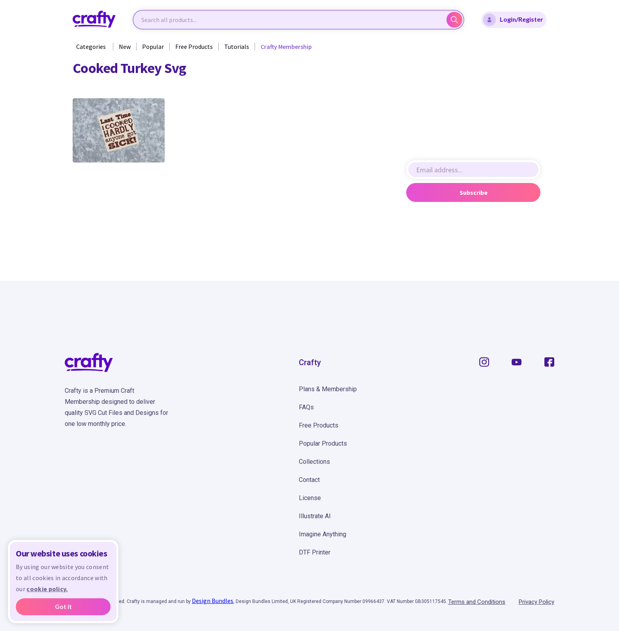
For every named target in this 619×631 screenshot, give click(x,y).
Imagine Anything (322, 534)
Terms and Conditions (476, 601)
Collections (314, 461)
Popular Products (323, 443)
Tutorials (236, 46)
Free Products (194, 46)
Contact (309, 480)
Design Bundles (212, 601)
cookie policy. (47, 589)
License (310, 498)
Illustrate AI (315, 516)
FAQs (306, 407)
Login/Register (513, 19)
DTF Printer (314, 552)
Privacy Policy (536, 601)
